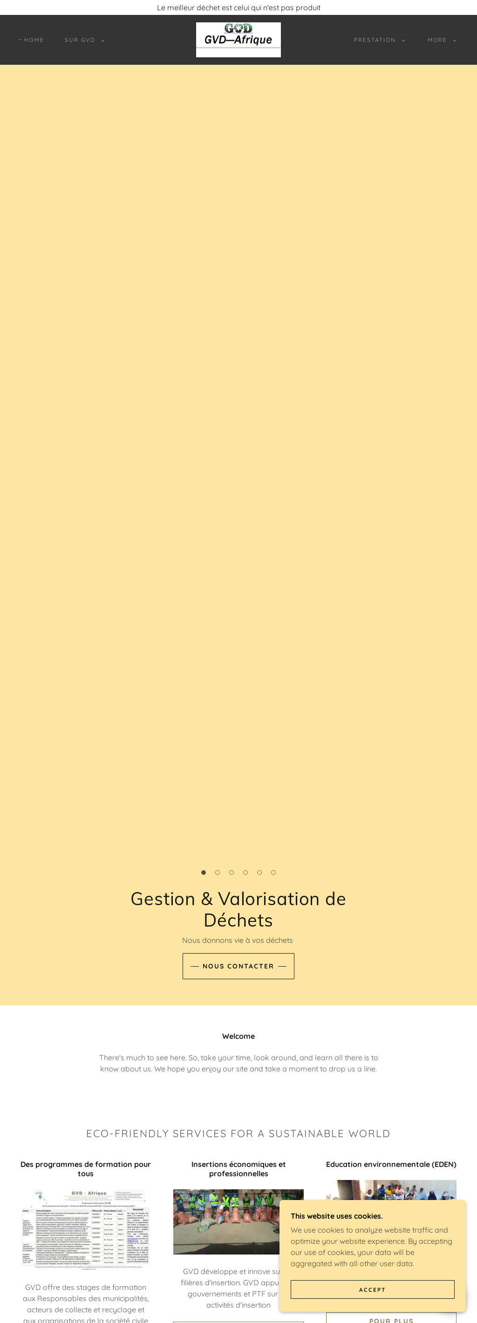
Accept (372, 1289)
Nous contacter (238, 966)
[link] (238, 39)
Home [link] (34, 39)
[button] (83, 40)
